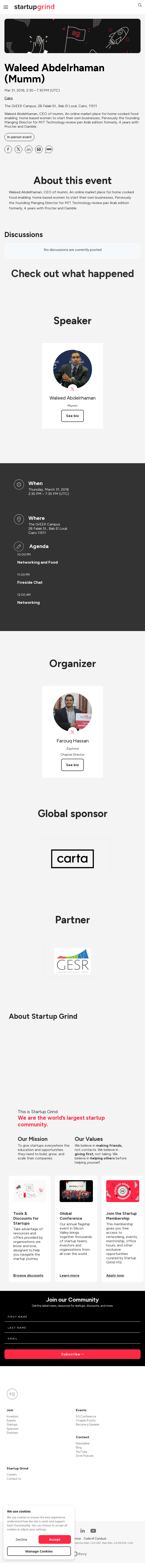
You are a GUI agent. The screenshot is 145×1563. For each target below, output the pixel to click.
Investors (12, 1416)
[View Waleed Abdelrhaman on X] (73, 389)
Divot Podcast (84, 1455)
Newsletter (83, 1443)
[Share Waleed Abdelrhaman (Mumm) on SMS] (49, 149)
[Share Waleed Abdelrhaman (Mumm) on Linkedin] (28, 149)
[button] (140, 5)
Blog (79, 1447)
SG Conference (86, 1416)
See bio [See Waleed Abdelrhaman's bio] (72, 416)
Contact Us (14, 1478)
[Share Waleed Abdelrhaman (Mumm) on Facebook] (8, 149)
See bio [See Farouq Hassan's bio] (72, 765)
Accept (55, 1539)
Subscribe (70, 1354)
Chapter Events (86, 1420)
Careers (12, 1474)
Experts (11, 1420)
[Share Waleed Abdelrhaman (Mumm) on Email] (38, 149)
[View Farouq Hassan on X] (73, 732)
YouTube (81, 1451)
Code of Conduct (95, 1538)
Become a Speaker (87, 1424)
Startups (12, 1424)
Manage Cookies (39, 1551)
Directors (12, 1432)
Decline (21, 1539)
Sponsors (12, 1428)
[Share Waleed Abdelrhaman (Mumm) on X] (18, 149)
